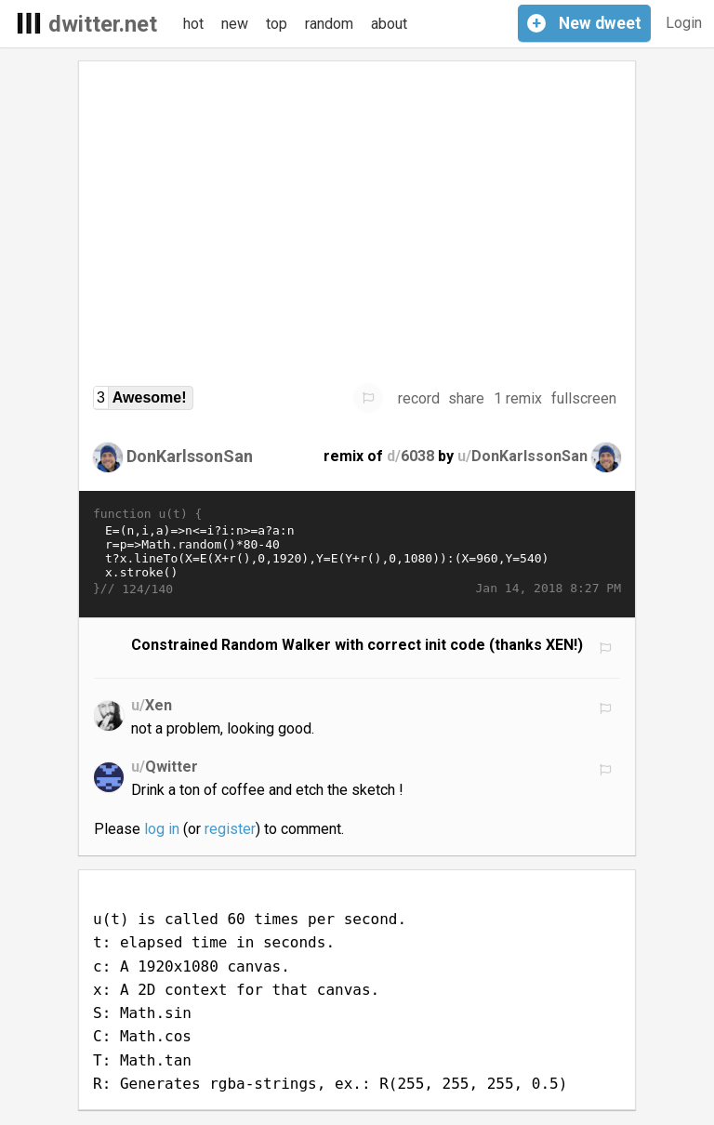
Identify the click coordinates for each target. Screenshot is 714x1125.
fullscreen (583, 398)
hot (193, 24)
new (234, 24)
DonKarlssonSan (189, 456)
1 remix (518, 398)
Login (684, 23)
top (276, 24)
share (466, 398)
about (389, 24)
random (329, 24)
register (230, 829)
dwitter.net (102, 24)
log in (161, 829)
